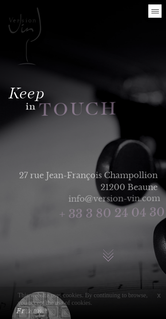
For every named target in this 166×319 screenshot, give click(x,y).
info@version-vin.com (115, 198)
